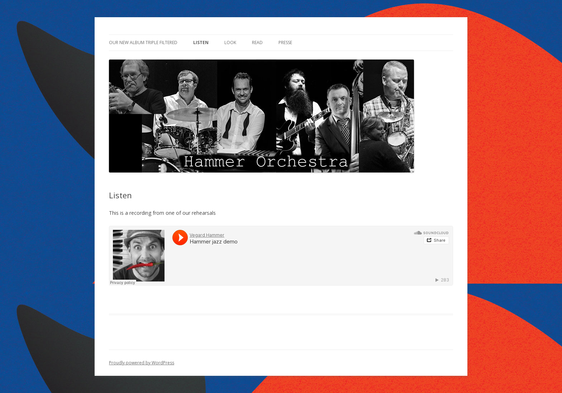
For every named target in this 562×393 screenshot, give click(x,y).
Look (230, 42)
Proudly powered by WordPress (141, 363)
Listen (201, 42)
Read (257, 42)
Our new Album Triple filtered (143, 42)
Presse (285, 42)
